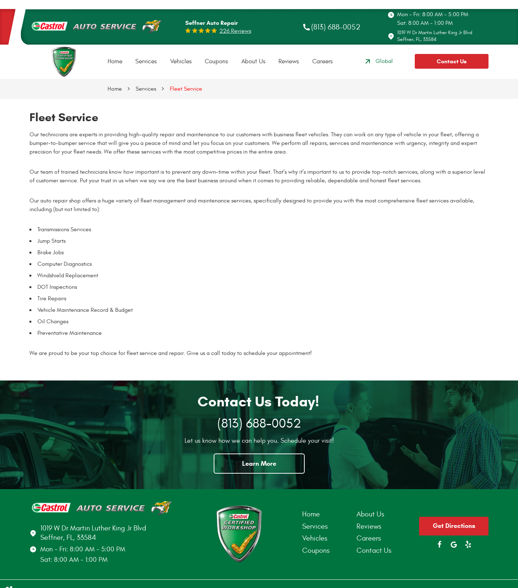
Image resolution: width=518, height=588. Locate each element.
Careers (322, 61)
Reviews (288, 61)
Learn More (259, 464)
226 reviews (235, 31)
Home (115, 61)
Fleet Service (186, 89)
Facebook (439, 544)
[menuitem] (115, 61)
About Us (253, 61)
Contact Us (452, 61)
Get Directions (454, 526)
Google (454, 544)
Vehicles (181, 61)
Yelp (468, 544)
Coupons (216, 61)
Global (378, 61)
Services (146, 61)
